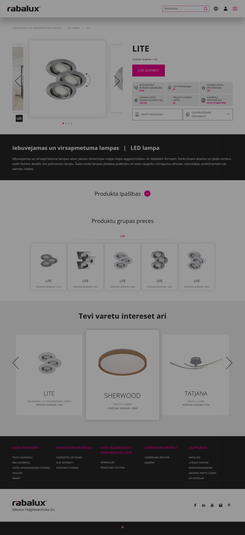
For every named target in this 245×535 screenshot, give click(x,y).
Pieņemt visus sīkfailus (122, 289)
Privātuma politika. (131, 270)
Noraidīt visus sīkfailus (142, 280)
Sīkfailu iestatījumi (99, 280)
